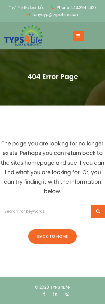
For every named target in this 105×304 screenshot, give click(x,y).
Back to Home (52, 236)
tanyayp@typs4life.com (56, 14)
